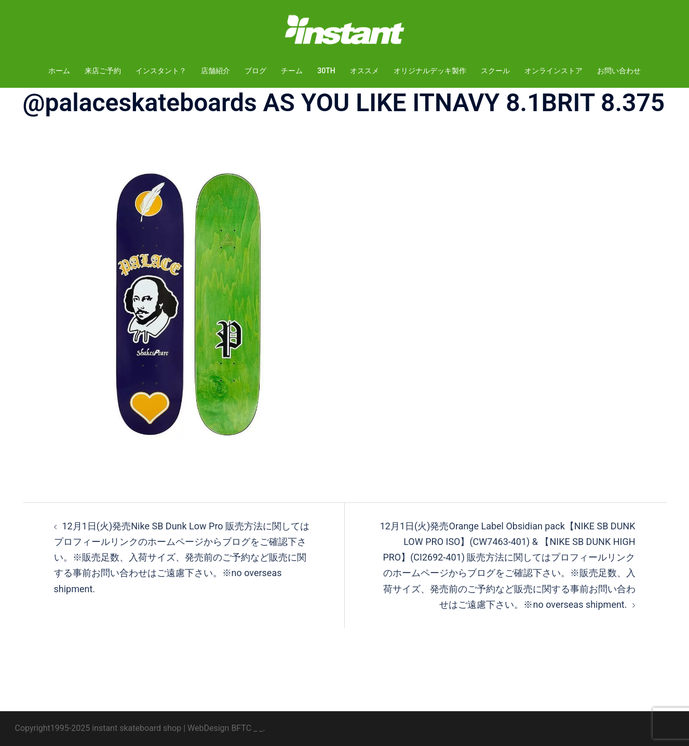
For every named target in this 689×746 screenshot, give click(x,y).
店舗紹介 (215, 70)
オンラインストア (553, 70)
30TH (326, 70)
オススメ (364, 70)
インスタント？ (161, 70)
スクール (495, 70)
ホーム (59, 70)
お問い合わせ (619, 70)
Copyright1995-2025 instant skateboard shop (98, 728)
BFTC (241, 728)
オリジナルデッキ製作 (430, 70)
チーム (292, 70)
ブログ (255, 70)
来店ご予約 (103, 70)
